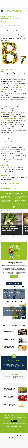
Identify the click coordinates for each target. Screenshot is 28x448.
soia (5, 155)
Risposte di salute (13, 437)
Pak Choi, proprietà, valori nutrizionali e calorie (6, 197)
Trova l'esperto (21, 435)
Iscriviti (14, 420)
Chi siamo (4, 435)
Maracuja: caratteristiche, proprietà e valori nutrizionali (20, 197)
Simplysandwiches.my (13, 183)
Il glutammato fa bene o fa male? (20, 201)
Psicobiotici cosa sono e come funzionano (6, 201)
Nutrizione (13, 188)
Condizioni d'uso (7, 440)
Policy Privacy (16, 440)
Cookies (22, 440)
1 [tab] (13, 235)
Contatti (12, 435)
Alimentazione (6, 188)
